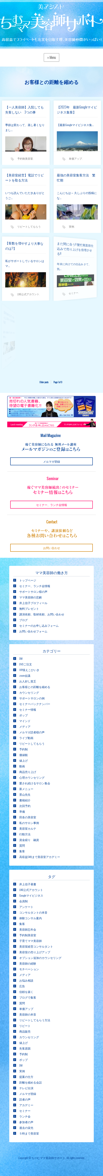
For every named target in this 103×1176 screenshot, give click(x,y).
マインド (25, 721)
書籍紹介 (25, 800)
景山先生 (25, 794)
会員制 (23, 901)
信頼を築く (26, 991)
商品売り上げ (27, 772)
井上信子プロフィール (33, 603)
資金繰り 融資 (29, 840)
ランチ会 (25, 1116)
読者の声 (25, 1099)
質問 (22, 845)
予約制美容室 (25, 158)
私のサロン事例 (29, 823)
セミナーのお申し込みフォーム (39, 625)
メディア (25, 726)
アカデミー (26, 1105)
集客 (22, 851)
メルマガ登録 (27, 1093)
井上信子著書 (27, 884)
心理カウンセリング (32, 777)
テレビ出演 (26, 1088)
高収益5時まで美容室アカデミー (39, 857)
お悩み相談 (26, 980)
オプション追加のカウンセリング (40, 957)
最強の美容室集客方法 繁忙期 (76, 178)
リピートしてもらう (32, 743)
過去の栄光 (26, 1127)
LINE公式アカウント (23, 290)
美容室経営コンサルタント (36, 946)
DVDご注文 (25, 664)
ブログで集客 (27, 997)
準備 (22, 811)
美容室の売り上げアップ (34, 952)
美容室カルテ (27, 828)
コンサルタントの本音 (33, 912)
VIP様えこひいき (29, 670)
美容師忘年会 (27, 929)
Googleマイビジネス (31, 895)
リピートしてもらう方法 (34, 1020)
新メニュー (26, 789)
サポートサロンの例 (32, 698)
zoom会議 (24, 675)
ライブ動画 (26, 738)
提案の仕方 (26, 1076)
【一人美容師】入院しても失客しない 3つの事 (24, 110)
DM (20, 658)
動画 (22, 766)
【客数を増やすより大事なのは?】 (19, 246)
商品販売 (25, 1031)
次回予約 (25, 806)
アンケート (26, 907)
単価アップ (75, 158)
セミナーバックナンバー (34, 704)
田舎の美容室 (27, 817)
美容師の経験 (27, 963)
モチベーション (29, 969)
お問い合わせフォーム (33, 631)
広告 (22, 986)
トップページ (27, 580)
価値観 (23, 755)
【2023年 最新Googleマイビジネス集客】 (77, 110)
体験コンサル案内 (30, 918)
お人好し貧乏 (27, 681)
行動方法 (25, 834)
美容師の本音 (27, 1014)
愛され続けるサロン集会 (34, 783)
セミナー (64, 290)
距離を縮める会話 (30, 1082)
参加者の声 (26, 1122)
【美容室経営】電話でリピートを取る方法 (24, 178)
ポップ (23, 715)
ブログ (23, 620)
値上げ (23, 760)
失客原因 (25, 1048)
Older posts (43, 382)
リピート (25, 1025)
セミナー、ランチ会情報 (34, 586)
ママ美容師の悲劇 (30, 597)
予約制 (23, 749)
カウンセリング (29, 692)
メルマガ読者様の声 (32, 732)
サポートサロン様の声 (33, 591)
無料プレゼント (29, 608)
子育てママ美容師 (30, 940)
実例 (71, 226)
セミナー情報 (27, 709)
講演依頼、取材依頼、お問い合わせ (41, 614)
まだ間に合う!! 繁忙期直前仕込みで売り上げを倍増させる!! (64, 248)
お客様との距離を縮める (34, 687)
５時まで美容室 (29, 1133)
